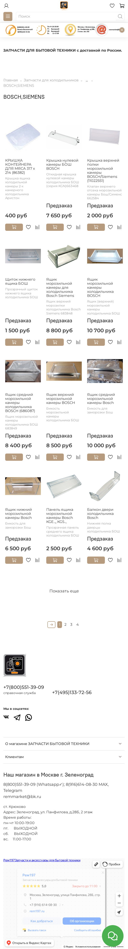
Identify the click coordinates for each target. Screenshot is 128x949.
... (87, 80)
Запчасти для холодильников (51, 80)
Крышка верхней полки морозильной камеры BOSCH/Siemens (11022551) (103, 170)
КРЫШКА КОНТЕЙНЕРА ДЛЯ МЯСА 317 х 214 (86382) (20, 166)
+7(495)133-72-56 (72, 692)
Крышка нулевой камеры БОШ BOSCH (62, 164)
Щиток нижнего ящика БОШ (20, 281)
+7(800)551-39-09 (23, 687)
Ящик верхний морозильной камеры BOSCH (60, 398)
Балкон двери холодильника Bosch (100, 513)
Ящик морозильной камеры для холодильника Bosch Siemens (60, 287)
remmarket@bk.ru (22, 796)
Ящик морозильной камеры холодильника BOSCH (100, 287)
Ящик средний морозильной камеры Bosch (101, 398)
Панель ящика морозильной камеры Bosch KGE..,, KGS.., (59, 515)
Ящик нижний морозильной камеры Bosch (18, 513)
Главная (10, 80)
